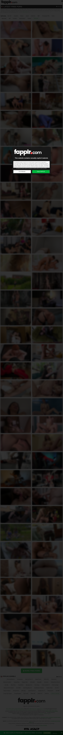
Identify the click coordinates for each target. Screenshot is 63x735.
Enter (41, 171)
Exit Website (22, 171)
